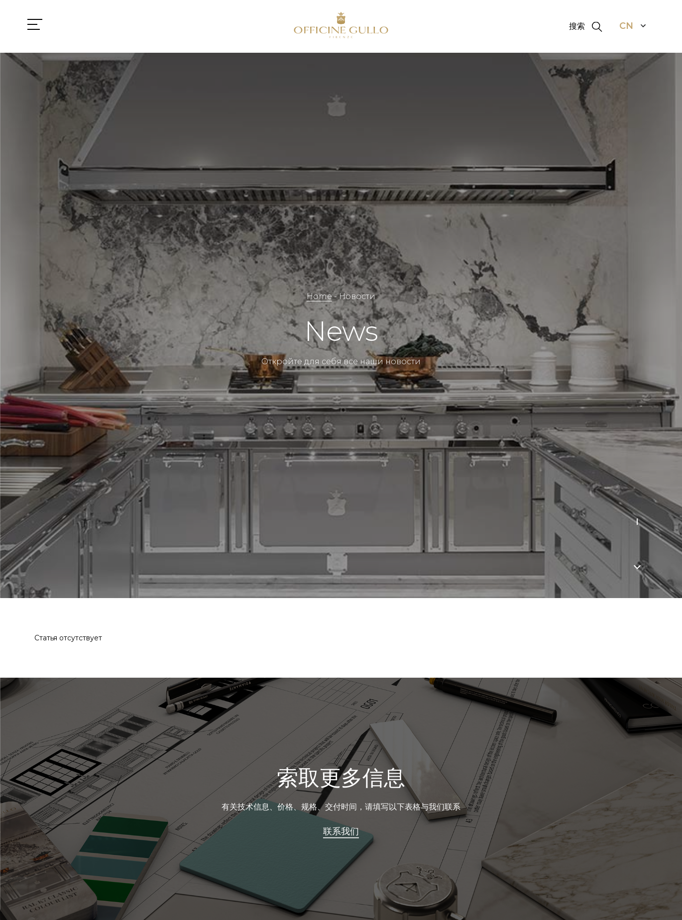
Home (319, 296)
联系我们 (341, 832)
